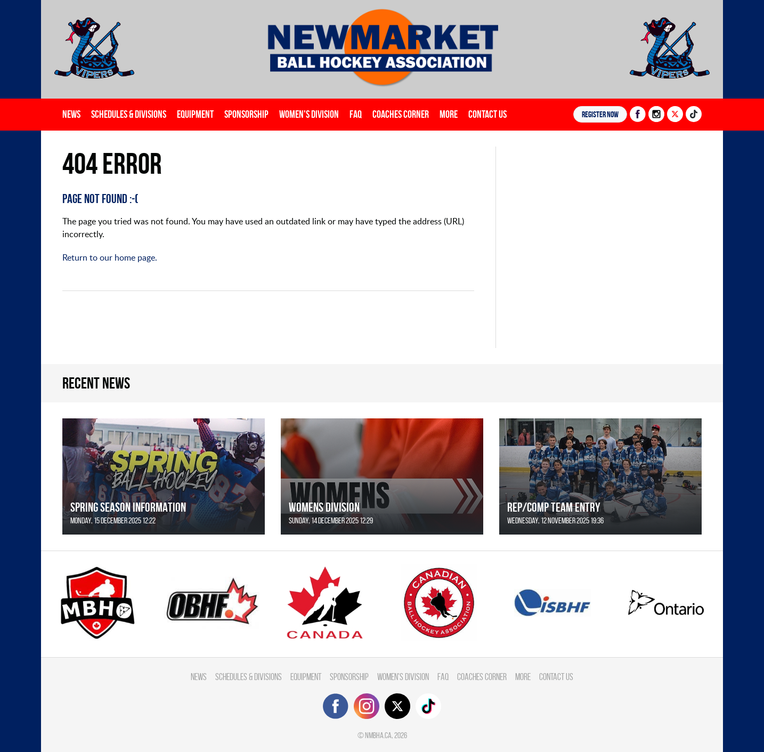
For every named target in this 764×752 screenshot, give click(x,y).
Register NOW (600, 114)
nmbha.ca (378, 735)
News (71, 114)
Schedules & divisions (128, 114)
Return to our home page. (109, 257)
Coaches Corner (400, 114)
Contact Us (487, 114)
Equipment (195, 114)
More (449, 114)
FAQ (356, 114)
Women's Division (309, 114)
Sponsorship (246, 114)
